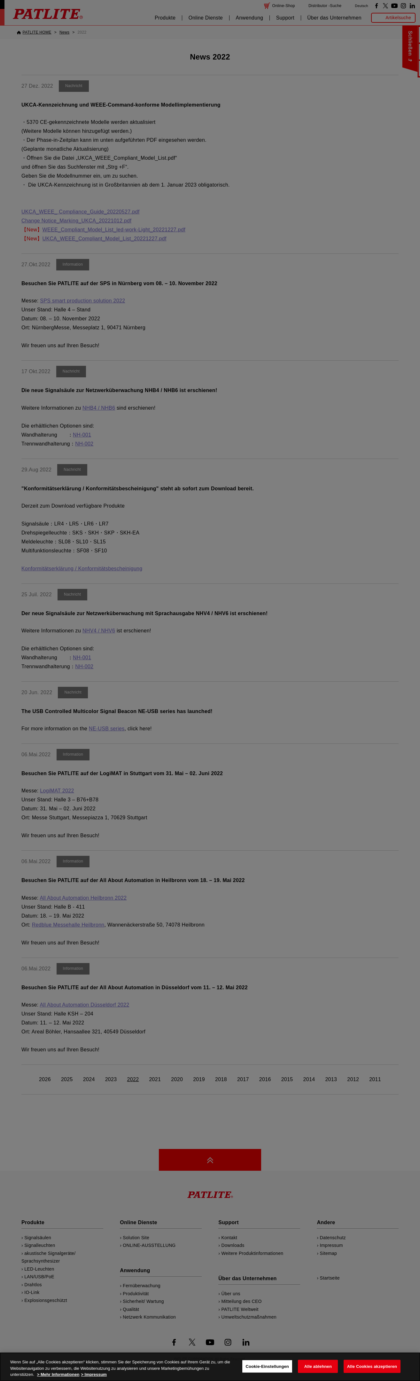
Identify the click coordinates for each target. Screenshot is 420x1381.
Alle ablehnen (318, 1366)
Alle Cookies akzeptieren (372, 1366)
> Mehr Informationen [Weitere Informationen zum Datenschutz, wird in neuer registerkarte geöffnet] (58, 1374)
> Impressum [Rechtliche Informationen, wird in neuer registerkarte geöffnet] (94, 1374)
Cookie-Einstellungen (267, 1366)
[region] (210, 1367)
